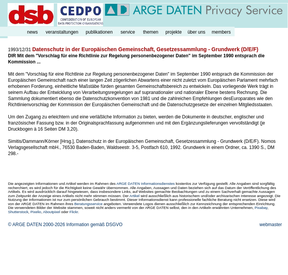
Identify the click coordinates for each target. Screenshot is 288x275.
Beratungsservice (88, 204)
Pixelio (36, 212)
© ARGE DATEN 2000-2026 (36, 224)
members (221, 32)
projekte (174, 32)
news (32, 32)
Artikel (134, 196)
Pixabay (260, 207)
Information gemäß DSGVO (94, 224)
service (128, 32)
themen (150, 32)
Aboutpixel (51, 212)
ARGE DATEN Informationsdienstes (145, 183)
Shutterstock (18, 212)
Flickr (73, 212)
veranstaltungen (62, 32)
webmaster (270, 224)
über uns (197, 32)
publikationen (99, 32)
